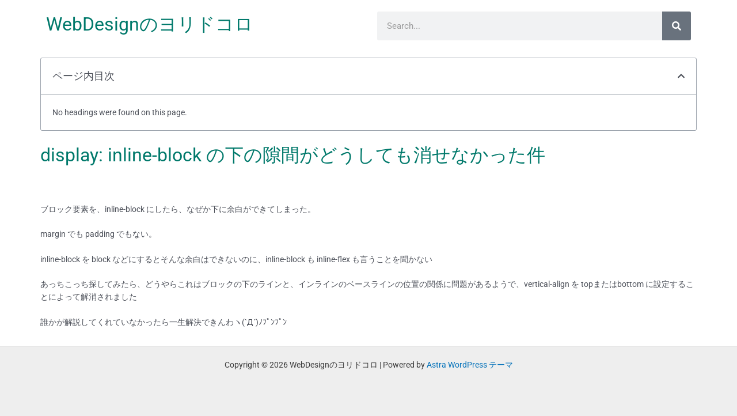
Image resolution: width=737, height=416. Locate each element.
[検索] (676, 26)
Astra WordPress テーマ (470, 364)
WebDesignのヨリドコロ (149, 24)
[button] (681, 76)
